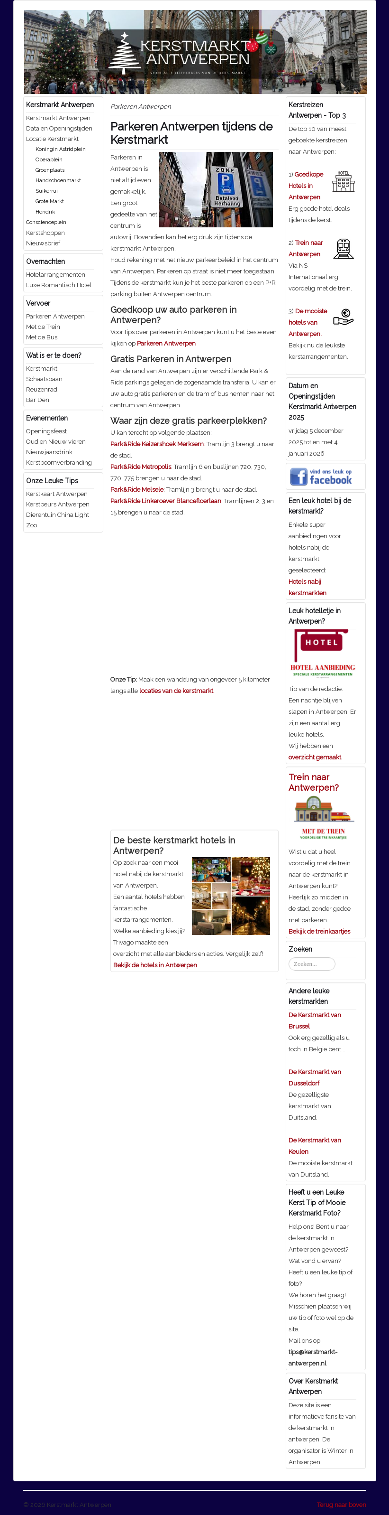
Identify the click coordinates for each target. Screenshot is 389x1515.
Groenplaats (50, 170)
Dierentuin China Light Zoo (57, 520)
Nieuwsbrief (43, 243)
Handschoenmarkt (58, 181)
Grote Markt (50, 201)
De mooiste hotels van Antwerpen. (308, 322)
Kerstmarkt (41, 368)
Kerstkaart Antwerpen (57, 493)
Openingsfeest (46, 431)
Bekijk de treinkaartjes (319, 931)
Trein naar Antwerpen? (314, 782)
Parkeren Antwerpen (55, 316)
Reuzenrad (41, 389)
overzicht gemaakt (315, 757)
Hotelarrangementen (55, 274)
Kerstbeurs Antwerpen (58, 504)
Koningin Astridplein (61, 149)
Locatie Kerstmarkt (52, 138)
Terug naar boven (341, 1504)
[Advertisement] (190, 584)
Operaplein (49, 160)
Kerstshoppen (45, 232)
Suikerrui (47, 191)
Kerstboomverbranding (59, 462)
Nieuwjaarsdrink (49, 452)
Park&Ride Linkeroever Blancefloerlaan (165, 501)
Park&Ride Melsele (136, 489)
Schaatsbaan (44, 379)
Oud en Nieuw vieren (56, 441)
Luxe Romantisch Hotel (58, 285)
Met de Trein (43, 326)
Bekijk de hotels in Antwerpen (155, 965)
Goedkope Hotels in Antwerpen (306, 186)
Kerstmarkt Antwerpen (58, 118)
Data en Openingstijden (59, 128)
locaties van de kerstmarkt (176, 690)
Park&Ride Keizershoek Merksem (157, 444)
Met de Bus (41, 337)
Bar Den (37, 399)
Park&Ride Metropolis (140, 466)
